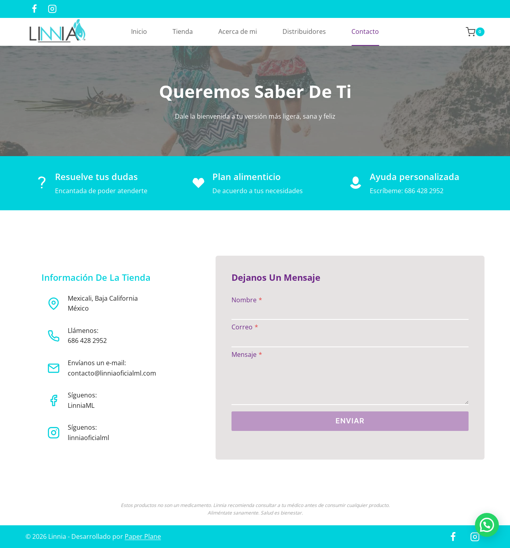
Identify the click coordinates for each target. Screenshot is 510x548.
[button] (487, 525)
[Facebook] (34, 9)
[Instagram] (52, 9)
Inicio (139, 31)
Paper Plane (143, 536)
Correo (244, 327)
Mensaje (246, 355)
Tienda (183, 31)
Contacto (365, 31)
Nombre (246, 300)
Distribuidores (304, 31)
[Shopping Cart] (471, 32)
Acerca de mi (237, 31)
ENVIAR (350, 421)
